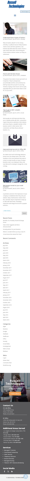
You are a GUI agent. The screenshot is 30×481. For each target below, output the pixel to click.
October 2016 (6, 302)
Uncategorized (7, 346)
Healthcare (6, 336)
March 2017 (6, 290)
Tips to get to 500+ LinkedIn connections (11, 110)
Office (22, 151)
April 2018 (5, 258)
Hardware (23, 75)
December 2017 (7, 268)
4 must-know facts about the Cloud (12, 234)
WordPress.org (7, 365)
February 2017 (6, 292)
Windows (5, 351)
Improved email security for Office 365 (14, 149)
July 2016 (5, 310)
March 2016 (6, 320)
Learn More (15, 393)
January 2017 (6, 295)
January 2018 (6, 265)
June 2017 (5, 282)
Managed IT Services (10, 450)
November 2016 (7, 300)
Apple (4, 326)
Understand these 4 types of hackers (14, 37)
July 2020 (5, 245)
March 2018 (6, 260)
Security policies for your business (12, 229)
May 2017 (5, 285)
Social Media (6, 344)
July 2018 (5, 250)
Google (5, 331)
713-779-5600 (15, 436)
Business (5, 329)
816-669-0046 (17, 442)
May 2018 (5, 255)
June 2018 (5, 253)
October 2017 (6, 273)
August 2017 (6, 277)
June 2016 (5, 312)
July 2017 (5, 280)
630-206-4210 (15, 435)
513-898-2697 (16, 440)
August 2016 (6, 307)
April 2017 (5, 287)
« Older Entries (7, 210)
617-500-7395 (19, 438)
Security (23, 39)
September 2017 (7, 275)
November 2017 (7, 270)
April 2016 (5, 317)
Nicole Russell (8, 39)
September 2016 (7, 305)
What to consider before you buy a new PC (14, 232)
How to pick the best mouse (11, 74)
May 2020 (5, 248)
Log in (4, 358)
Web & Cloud (6, 348)
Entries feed (6, 360)
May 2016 (5, 315)
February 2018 (6, 263)
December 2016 (7, 297)
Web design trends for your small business (13, 186)
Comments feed (7, 362)
